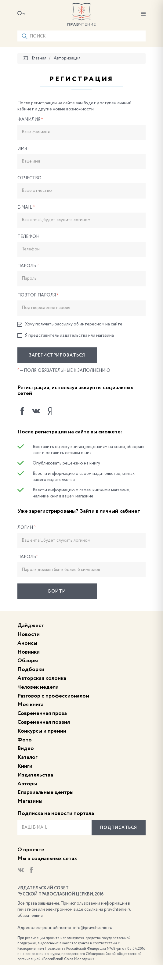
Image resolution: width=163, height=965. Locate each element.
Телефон (28, 237)
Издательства (35, 775)
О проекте (30, 849)
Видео (25, 748)
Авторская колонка (41, 678)
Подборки (30, 669)
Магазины (29, 801)
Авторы (27, 784)
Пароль (28, 266)
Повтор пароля (38, 295)
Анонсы (27, 643)
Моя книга (30, 704)
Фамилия (30, 119)
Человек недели (38, 687)
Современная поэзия (43, 722)
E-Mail (26, 207)
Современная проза (42, 713)
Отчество (29, 178)
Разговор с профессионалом (53, 696)
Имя (23, 149)
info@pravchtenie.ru (92, 928)
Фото (24, 740)
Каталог (27, 757)
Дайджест (30, 625)
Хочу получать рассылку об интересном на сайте (69, 324)
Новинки (28, 652)
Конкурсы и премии (41, 731)
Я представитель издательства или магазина (65, 335)
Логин (26, 528)
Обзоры (27, 660)
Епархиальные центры (45, 792)
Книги (24, 766)
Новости (28, 634)
